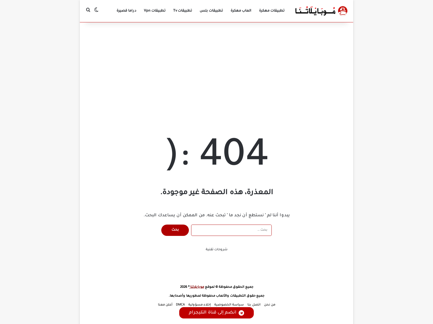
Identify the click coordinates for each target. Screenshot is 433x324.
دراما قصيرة (126, 11)
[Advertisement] (216, 69)
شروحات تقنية (217, 250)
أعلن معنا (165, 305)
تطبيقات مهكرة (271, 11)
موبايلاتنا (196, 287)
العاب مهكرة (241, 11)
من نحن (269, 305)
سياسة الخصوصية (229, 305)
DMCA (180, 305)
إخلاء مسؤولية (199, 305)
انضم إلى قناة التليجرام (216, 313)
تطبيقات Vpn (154, 11)
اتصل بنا (253, 305)
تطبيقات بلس (211, 11)
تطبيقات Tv (182, 11)
